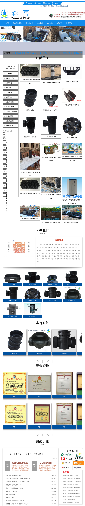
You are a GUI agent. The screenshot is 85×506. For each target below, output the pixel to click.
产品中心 (9, 73)
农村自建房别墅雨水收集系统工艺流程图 (72, 484)
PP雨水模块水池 (4, 180)
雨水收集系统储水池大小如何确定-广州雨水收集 (72, 481)
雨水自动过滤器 (4, 185)
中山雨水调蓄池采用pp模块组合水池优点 (72, 493)
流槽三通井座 (67, 53)
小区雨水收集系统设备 (69, 499)
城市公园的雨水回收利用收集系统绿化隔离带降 (72, 487)
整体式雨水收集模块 (4, 171)
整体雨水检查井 (4, 176)
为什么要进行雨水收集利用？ (70, 475)
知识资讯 (50, 23)
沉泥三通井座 (44, 53)
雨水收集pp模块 (11, 125)
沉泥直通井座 (10, 102)
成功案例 (40, 23)
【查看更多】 (54, 458)
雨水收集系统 (17, 23)
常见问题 (59, 23)
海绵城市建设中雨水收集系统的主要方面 (72, 496)
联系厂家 (69, 23)
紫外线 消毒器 (4, 190)
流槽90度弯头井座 (56, 53)
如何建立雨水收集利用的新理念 (71, 490)
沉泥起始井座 (34, 53)
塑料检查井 (29, 23)
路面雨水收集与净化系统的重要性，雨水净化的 (72, 478)
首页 (7, 23)
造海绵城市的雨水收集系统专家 (71, 502)
